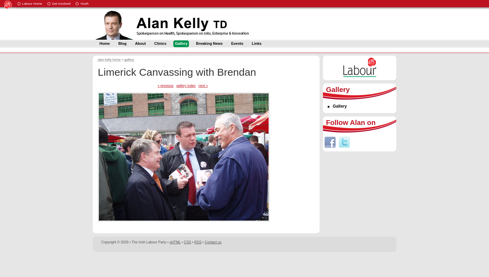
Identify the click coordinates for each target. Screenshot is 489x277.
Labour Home (32, 3)
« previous (166, 86)
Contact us (213, 242)
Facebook (330, 142)
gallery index (186, 86)
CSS (187, 242)
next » (203, 86)
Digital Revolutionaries (380, 264)
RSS (197, 242)
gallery (129, 59)
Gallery (340, 106)
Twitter (344, 142)
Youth (84, 3)
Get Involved (61, 3)
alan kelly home (109, 59)
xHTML (175, 242)
